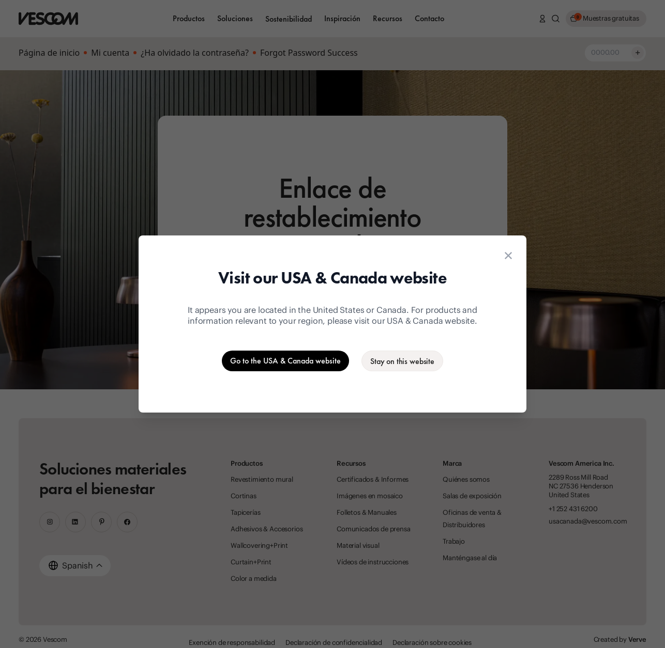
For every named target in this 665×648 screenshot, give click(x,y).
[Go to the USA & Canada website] (285, 361)
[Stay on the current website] (402, 361)
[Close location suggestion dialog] (508, 255)
